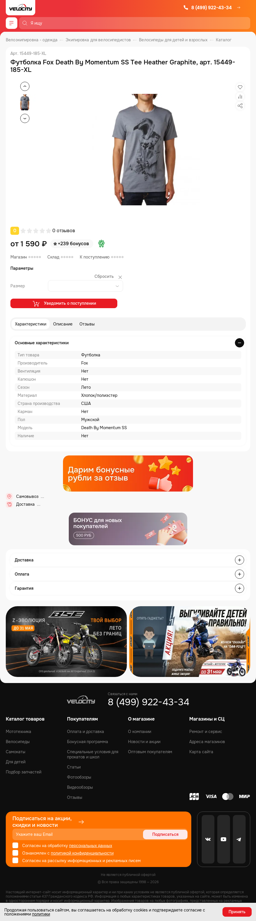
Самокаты (15, 751)
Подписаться (165, 834)
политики (41, 914)
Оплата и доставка (85, 731)
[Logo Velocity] (20, 7)
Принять (237, 911)
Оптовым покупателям (150, 751)
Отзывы (87, 324)
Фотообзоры (79, 777)
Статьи (74, 767)
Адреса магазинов (207, 741)
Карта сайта (201, 751)
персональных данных (90, 845)
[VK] (208, 839)
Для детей (15, 761)
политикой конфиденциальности (82, 853)
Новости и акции (144, 741)
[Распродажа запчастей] (66, 641)
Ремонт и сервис (205, 731)
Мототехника (18, 731)
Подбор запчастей (23, 772)
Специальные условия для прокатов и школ (92, 754)
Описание (63, 324)
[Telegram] (239, 839)
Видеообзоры (80, 787)
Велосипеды (18, 741)
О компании (139, 731)
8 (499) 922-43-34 (207, 8)
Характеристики (30, 324)
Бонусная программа (87, 741)
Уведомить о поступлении (64, 303)
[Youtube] (223, 839)
